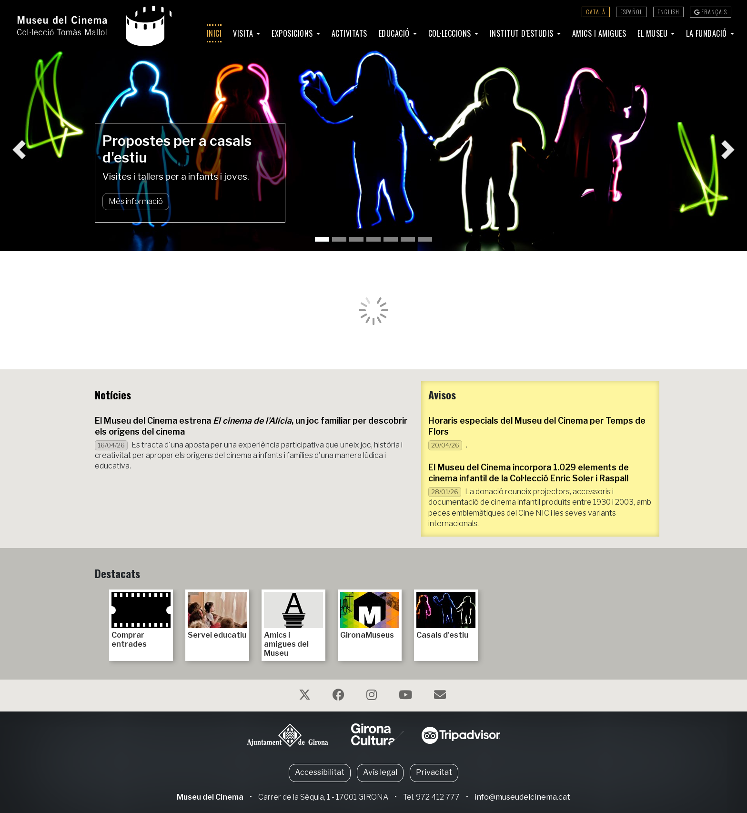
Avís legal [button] (380, 772)
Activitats (349, 33)
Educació (395, 33)
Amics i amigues (599, 33)
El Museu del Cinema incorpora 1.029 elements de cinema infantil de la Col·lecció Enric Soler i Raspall (528, 472)
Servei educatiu (217, 616)
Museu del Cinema (210, 797)
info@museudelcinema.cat (522, 797)
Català (596, 12)
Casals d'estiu (445, 616)
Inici (214, 33)
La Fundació (707, 33)
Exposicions (293, 33)
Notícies (113, 394)
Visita (244, 33)
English (668, 12)
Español (631, 12)
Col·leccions (451, 33)
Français (710, 12)
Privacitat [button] (434, 772)
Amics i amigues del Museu (293, 625)
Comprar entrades (141, 620)
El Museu (653, 33)
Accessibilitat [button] (319, 772)
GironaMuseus (369, 616)
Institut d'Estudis (523, 33)
